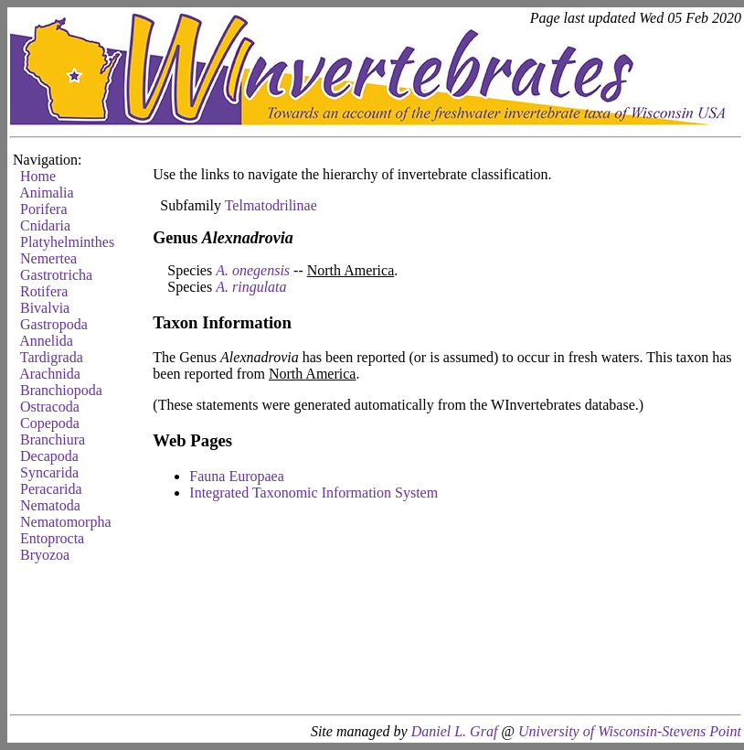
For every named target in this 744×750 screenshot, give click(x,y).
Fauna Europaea (236, 476)
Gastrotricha (56, 275)
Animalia (46, 192)
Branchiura (52, 439)
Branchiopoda (61, 390)
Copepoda (50, 423)
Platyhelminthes (67, 242)
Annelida (46, 340)
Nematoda (50, 505)
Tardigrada (51, 357)
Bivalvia (44, 308)
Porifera (44, 209)
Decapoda (49, 456)
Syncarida (49, 472)
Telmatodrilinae (271, 205)
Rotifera (44, 291)
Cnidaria (45, 225)
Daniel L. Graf (454, 731)
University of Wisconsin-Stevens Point (629, 731)
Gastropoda (54, 324)
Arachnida (49, 373)
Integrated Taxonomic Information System (313, 492)
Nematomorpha (66, 522)
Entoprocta (52, 538)
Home (38, 176)
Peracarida (51, 489)
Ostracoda (50, 406)
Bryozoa (44, 554)
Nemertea (48, 258)
